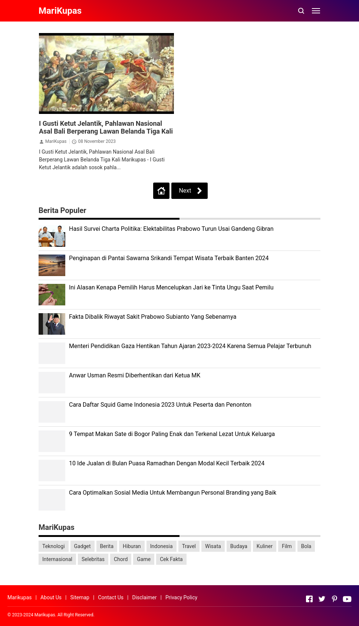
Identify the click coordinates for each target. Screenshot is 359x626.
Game (144, 559)
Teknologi (53, 546)
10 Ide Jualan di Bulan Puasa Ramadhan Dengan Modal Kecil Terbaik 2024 (166, 463)
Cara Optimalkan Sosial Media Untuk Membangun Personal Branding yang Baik (172, 492)
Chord (121, 559)
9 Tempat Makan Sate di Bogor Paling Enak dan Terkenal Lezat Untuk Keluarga (172, 433)
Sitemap (79, 597)
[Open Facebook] (309, 598)
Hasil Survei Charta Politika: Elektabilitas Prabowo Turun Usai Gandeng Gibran (171, 228)
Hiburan (132, 546)
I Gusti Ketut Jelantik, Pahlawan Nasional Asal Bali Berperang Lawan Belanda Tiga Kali (106, 127)
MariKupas (55, 141)
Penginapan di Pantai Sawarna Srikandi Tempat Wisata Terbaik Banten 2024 (169, 258)
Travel (189, 546)
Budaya (238, 546)
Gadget (82, 546)
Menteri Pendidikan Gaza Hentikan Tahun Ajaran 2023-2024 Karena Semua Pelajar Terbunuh (190, 346)
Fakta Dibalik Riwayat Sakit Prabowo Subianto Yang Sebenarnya (152, 316)
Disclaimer (144, 597)
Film (287, 546)
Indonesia (161, 546)
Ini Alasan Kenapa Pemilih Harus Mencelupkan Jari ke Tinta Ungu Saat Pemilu (171, 287)
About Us (51, 597)
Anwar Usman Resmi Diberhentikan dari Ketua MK (134, 375)
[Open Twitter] (321, 598)
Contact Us (110, 597)
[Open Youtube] (347, 598)
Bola (306, 546)
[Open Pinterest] (334, 598)
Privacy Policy (181, 597)
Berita (107, 546)
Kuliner (265, 546)
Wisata (213, 546)
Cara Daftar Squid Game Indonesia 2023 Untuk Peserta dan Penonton (160, 404)
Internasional (57, 559)
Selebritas (93, 559)
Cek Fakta (171, 559)
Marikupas (19, 597)
